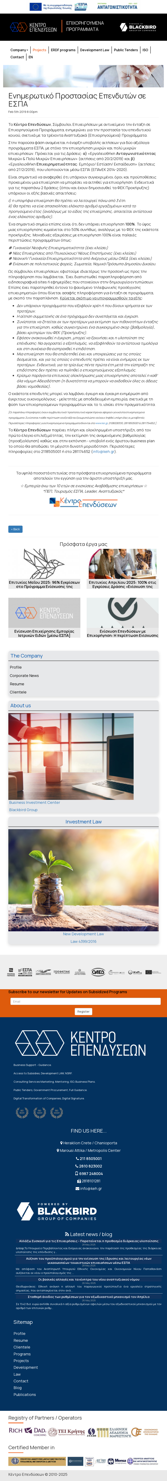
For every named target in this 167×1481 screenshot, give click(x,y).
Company (19, 50)
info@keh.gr (103, 451)
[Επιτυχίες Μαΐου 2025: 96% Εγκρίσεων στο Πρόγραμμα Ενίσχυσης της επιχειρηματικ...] (44, 564)
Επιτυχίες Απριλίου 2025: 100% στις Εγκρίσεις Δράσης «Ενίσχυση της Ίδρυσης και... (122, 586)
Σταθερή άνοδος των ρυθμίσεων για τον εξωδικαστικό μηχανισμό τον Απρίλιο (89, 1297)
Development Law (94, 50)
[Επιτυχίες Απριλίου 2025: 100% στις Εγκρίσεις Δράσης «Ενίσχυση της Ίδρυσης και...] (123, 564)
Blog (18, 1387)
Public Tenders (126, 50)
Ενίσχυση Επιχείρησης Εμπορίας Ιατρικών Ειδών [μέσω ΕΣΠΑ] (44, 633)
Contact (17, 57)
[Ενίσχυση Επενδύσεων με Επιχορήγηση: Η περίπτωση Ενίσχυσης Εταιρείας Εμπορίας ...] (123, 613)
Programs (22, 1353)
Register (83, 1011)
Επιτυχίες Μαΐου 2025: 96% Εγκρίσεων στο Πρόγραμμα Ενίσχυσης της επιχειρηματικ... (44, 586)
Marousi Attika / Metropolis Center (89, 1150)
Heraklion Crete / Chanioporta (88, 1142)
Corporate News (24, 675)
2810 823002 (90, 1166)
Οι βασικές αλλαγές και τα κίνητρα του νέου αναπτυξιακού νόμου (88, 1279)
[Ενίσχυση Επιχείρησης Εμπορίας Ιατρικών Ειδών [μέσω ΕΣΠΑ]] (44, 613)
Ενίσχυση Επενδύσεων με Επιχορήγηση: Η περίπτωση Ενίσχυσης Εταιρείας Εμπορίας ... (122, 635)
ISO (145, 50)
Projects (39, 50)
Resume (17, 683)
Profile (16, 667)
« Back (15, 529)
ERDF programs (63, 50)
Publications (25, 1394)
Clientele (18, 692)
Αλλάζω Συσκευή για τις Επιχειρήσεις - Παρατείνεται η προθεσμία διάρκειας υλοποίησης (88, 1241)
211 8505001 (91, 1158)
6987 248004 (91, 1173)
